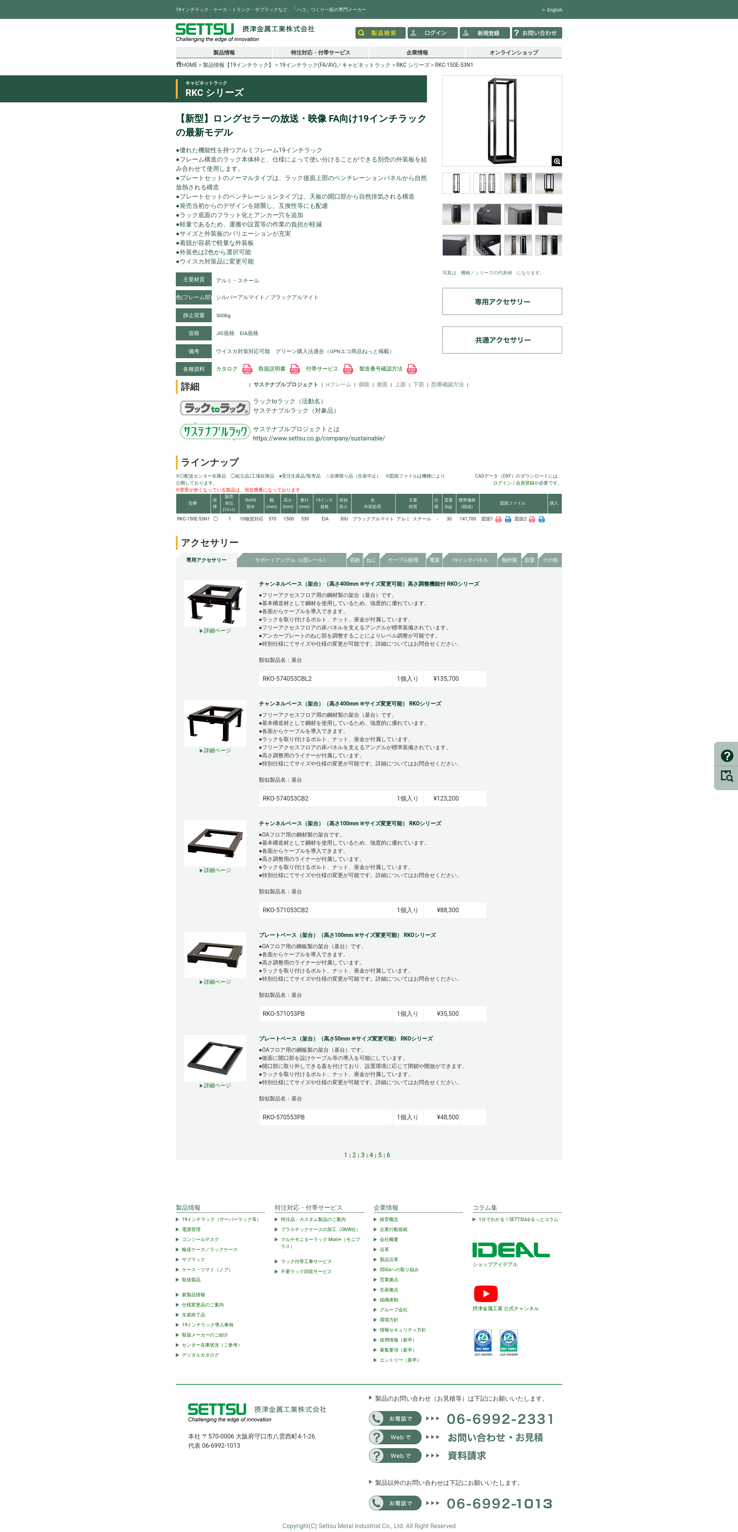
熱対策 (509, 560)
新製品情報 (193, 1294)
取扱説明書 (279, 369)
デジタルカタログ (200, 1355)
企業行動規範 (394, 1229)
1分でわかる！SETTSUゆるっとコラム (518, 1219)
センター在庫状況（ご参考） (212, 1345)
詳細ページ (215, 630)
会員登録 (525, 483)
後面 (382, 384)
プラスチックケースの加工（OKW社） (320, 1229)
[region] (502, 219)
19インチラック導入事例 (208, 1325)
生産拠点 (389, 1289)
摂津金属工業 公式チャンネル (506, 1308)
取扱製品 (191, 1279)
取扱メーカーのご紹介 (205, 1335)
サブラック (193, 1259)
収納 (355, 560)
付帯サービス (329, 369)
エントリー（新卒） (401, 1360)
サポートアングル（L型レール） (291, 560)
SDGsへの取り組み (399, 1269)
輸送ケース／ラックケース (210, 1249)
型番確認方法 (447, 384)
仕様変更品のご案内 (203, 1305)
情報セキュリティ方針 (403, 1330)
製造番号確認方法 (388, 369)
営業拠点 (389, 1279)
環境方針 (389, 1320)
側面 (364, 384)
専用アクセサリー (206, 560)
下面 (418, 384)
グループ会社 (394, 1310)
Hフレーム (338, 384)
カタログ (234, 369)
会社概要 (389, 1239)
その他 (550, 560)
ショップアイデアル (495, 1264)
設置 (530, 560)
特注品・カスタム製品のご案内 (313, 1219)
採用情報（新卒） (398, 1340)
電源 (434, 560)
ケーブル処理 (403, 560)
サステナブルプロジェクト (285, 384)
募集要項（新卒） (398, 1350)
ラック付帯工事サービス (306, 1261)
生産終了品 (193, 1315)
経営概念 (389, 1219)
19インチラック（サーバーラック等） (222, 1219)
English (554, 10)
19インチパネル (470, 560)
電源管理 (191, 1229)
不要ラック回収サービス (306, 1271)
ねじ (371, 560)
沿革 (384, 1249)
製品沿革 (389, 1259)
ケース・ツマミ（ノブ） (207, 1269)
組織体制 (389, 1299)
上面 (400, 384)
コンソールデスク (200, 1239)
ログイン (502, 483)
